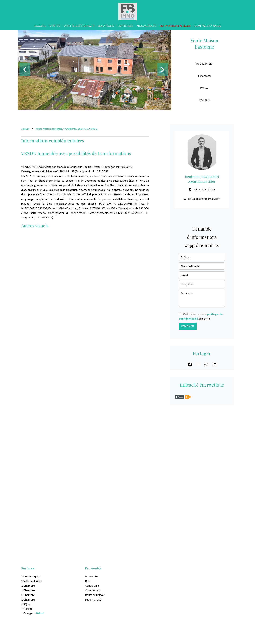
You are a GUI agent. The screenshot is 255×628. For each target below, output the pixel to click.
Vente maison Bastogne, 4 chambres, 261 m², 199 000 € (66, 128)
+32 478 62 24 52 (204, 189)
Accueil (25, 128)
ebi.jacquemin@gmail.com (204, 198)
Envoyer (187, 326)
